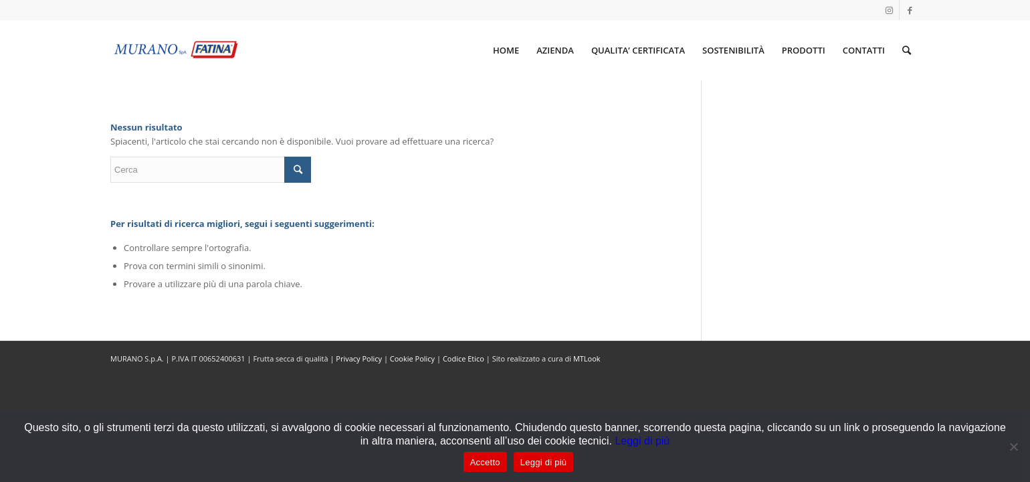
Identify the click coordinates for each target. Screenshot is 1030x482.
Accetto (485, 462)
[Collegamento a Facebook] (910, 10)
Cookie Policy (412, 358)
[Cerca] (907, 50)
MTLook (587, 358)
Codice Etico (463, 358)
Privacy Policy (359, 358)
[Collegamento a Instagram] (889, 10)
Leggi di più (642, 441)
